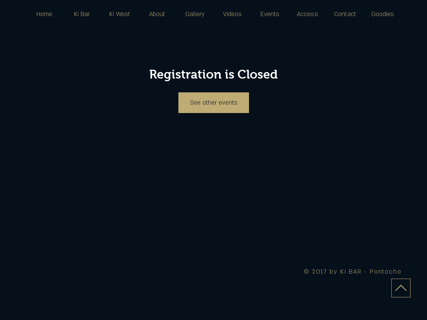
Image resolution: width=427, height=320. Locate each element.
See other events (213, 102)
